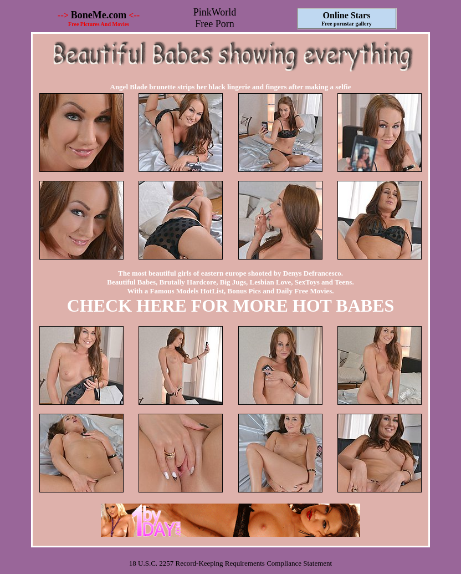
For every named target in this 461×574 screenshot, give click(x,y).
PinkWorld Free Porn (215, 18)
